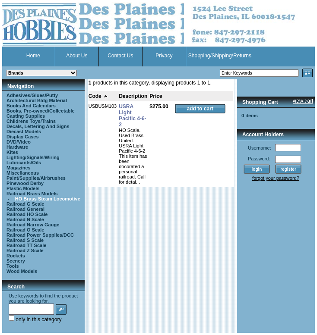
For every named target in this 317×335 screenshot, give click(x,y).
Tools (12, 266)
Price (155, 96)
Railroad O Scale (25, 229)
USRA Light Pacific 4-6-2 (132, 115)
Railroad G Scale (25, 204)
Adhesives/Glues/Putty (32, 95)
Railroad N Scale (25, 219)
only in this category (35, 319)
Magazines (18, 167)
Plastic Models (22, 188)
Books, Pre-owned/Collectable (40, 110)
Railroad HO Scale (27, 214)
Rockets (15, 255)
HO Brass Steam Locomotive (47, 198)
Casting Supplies (25, 116)
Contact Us (120, 56)
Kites (12, 152)
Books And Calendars (31, 105)
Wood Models (21, 271)
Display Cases (22, 136)
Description (133, 96)
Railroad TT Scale (26, 245)
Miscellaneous (22, 172)
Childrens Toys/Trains (31, 121)
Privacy (163, 56)
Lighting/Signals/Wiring (33, 157)
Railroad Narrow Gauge (32, 224)
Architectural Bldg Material (36, 100)
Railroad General (25, 209)
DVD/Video (18, 141)
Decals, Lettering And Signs (38, 126)
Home (33, 56)
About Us (76, 56)
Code (98, 96)
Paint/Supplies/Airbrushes (36, 178)
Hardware (17, 147)
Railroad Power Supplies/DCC (40, 235)
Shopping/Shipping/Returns (219, 56)
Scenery (15, 260)
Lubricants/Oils (23, 162)
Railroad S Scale (25, 240)
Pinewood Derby (25, 183)
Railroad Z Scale (25, 250)
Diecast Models (23, 131)
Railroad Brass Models (32, 193)
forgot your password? (275, 178)
